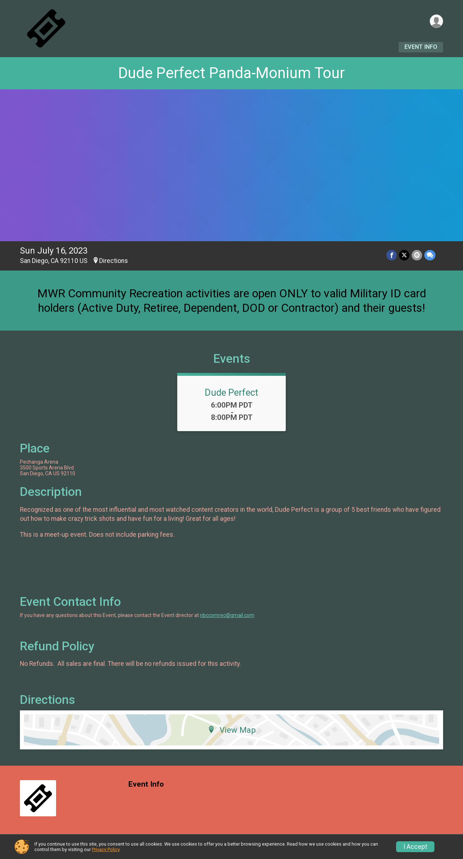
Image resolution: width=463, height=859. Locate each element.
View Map (232, 730)
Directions (113, 260)
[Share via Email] (417, 255)
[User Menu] (436, 21)
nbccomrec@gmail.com (227, 615)
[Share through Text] (430, 255)
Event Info (420, 46)
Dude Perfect (231, 392)
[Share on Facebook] (391, 255)
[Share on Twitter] (404, 255)
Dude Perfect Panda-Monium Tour (231, 73)
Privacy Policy (105, 849)
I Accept (415, 846)
